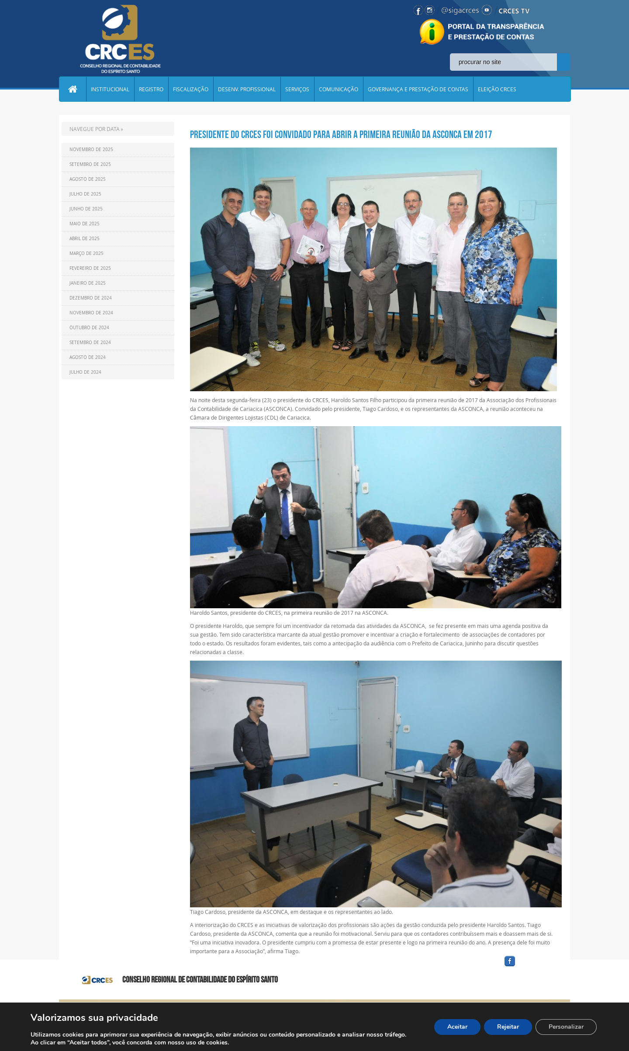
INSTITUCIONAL (110, 89)
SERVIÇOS (297, 89)
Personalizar (566, 1027)
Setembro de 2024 (90, 342)
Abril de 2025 (84, 238)
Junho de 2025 (86, 209)
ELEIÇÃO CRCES (497, 89)
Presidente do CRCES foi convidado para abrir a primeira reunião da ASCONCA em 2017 (341, 134)
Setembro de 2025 (90, 164)
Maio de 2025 (84, 224)
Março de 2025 (86, 253)
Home (72, 89)
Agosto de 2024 (87, 357)
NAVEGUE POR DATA (94, 128)
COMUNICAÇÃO (338, 89)
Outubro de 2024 (89, 328)
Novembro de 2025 (91, 149)
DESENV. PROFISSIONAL (247, 89)
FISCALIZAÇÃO (190, 89)
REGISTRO (151, 89)
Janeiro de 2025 (87, 283)
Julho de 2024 (85, 372)
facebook (531, 966)
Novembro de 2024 (91, 313)
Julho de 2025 (85, 194)
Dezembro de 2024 (90, 298)
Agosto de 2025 (87, 179)
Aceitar (457, 1027)
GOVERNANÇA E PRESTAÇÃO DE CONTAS (418, 89)
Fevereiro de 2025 (90, 268)
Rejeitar (508, 1027)
